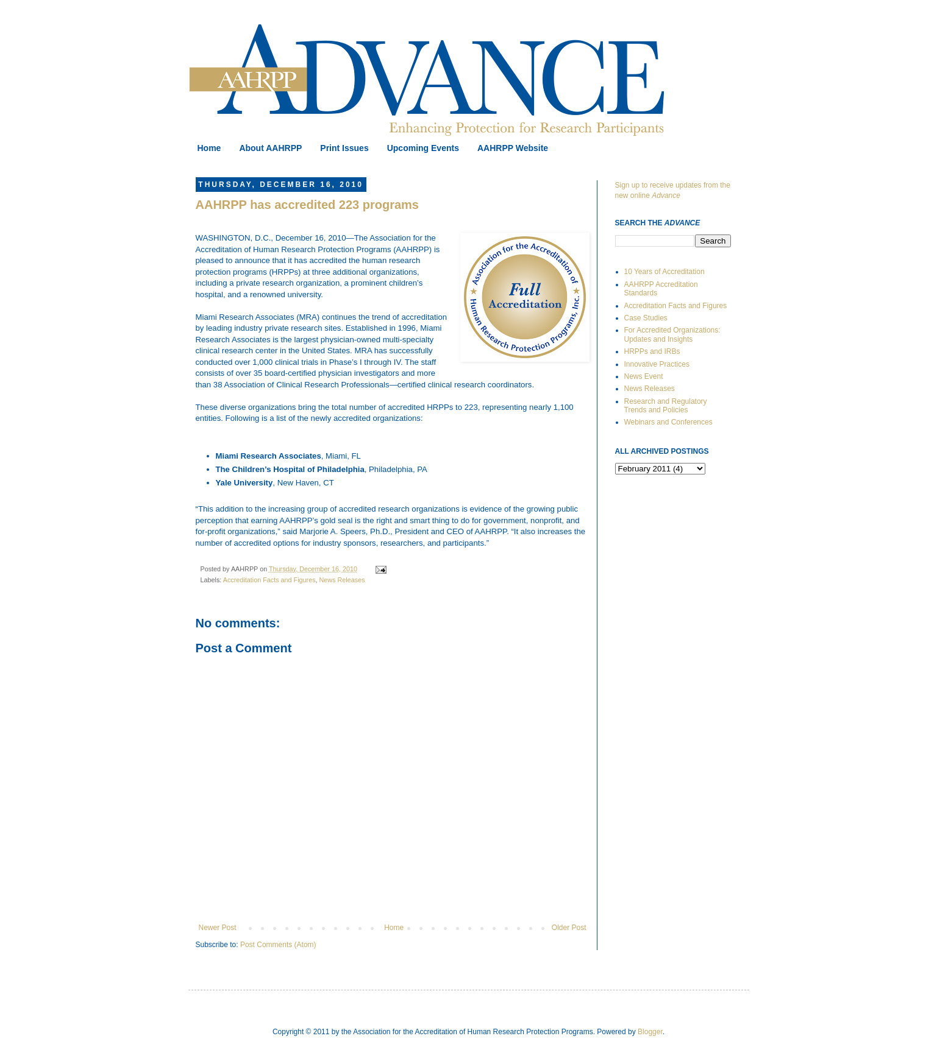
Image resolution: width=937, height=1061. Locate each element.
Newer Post (218, 927)
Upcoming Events (423, 148)
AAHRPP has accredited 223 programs (307, 204)
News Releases (342, 579)
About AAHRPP (270, 148)
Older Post (569, 927)
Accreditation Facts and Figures (269, 579)
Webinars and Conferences (668, 422)
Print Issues (344, 148)
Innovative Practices (656, 364)
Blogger (650, 1032)
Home (209, 148)
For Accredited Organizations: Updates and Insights (672, 334)
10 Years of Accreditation (664, 271)
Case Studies (646, 318)
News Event (643, 376)
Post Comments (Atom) (278, 944)
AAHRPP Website (512, 148)
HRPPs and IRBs (652, 351)
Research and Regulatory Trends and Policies (665, 405)
